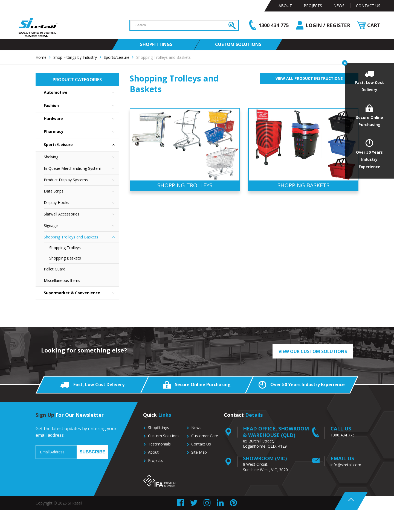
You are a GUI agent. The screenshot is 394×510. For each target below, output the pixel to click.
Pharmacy (81, 131)
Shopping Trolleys (65, 247)
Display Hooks (81, 202)
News (339, 5)
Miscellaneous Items (62, 280)
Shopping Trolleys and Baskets (81, 237)
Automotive (81, 92)
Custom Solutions (163, 435)
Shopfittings (158, 427)
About (285, 5)
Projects (313, 5)
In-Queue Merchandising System (81, 168)
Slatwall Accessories (81, 214)
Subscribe (92, 452)
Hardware (81, 118)
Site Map (199, 452)
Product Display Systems (81, 180)
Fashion (81, 105)
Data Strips (81, 191)
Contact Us (368, 5)
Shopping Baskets (65, 258)
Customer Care (204, 435)
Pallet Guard (54, 269)
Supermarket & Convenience (81, 293)
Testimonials (159, 444)
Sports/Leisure (81, 144)
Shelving (81, 157)
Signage (81, 225)
